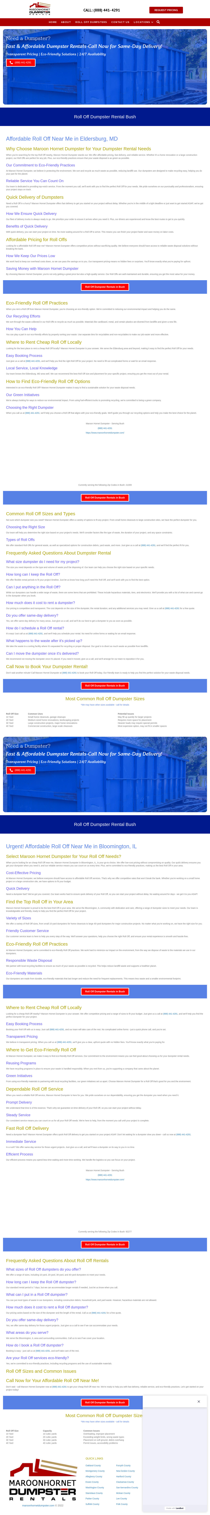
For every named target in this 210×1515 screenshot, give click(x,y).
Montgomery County (95, 1471)
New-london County (125, 1471)
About (66, 22)
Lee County (121, 1498)
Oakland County (93, 1465)
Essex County (92, 1482)
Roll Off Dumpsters (91, 22)
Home (53, 22)
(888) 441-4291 (33, 361)
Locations (142, 22)
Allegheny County (94, 1476)
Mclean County (123, 1493)
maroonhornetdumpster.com (38, 1505)
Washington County (95, 1487)
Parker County (92, 1498)
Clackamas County (125, 1482)
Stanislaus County (94, 1493)
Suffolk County (92, 1504)
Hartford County (123, 1476)
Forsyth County (123, 1465)
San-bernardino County (127, 1487)
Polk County (121, 1504)
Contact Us (120, 22)
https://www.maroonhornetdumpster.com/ (105, 433)
